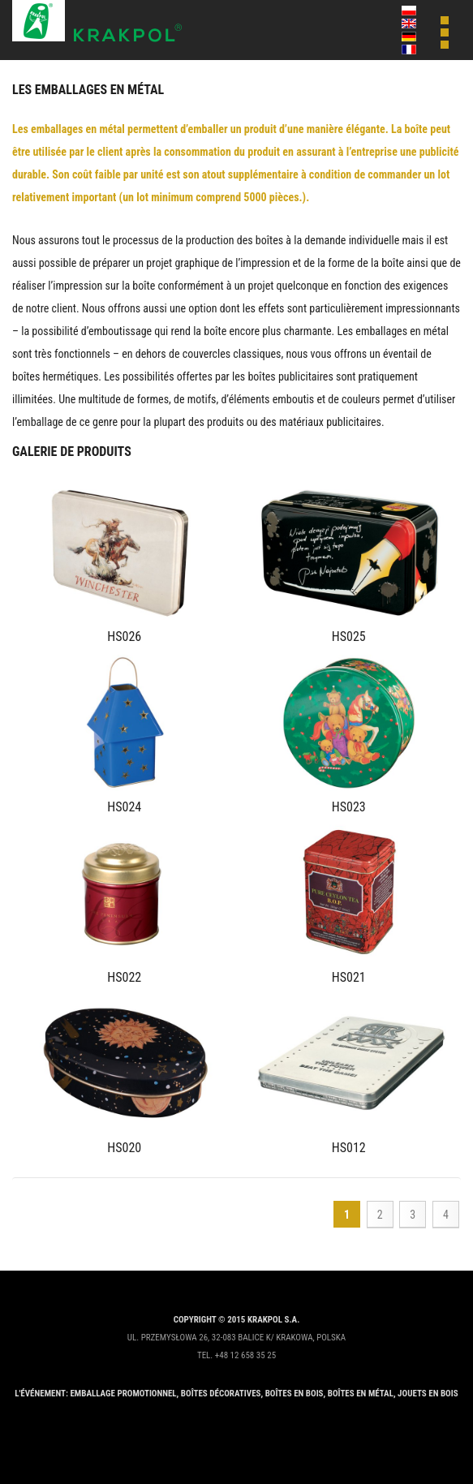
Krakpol (97, 21)
